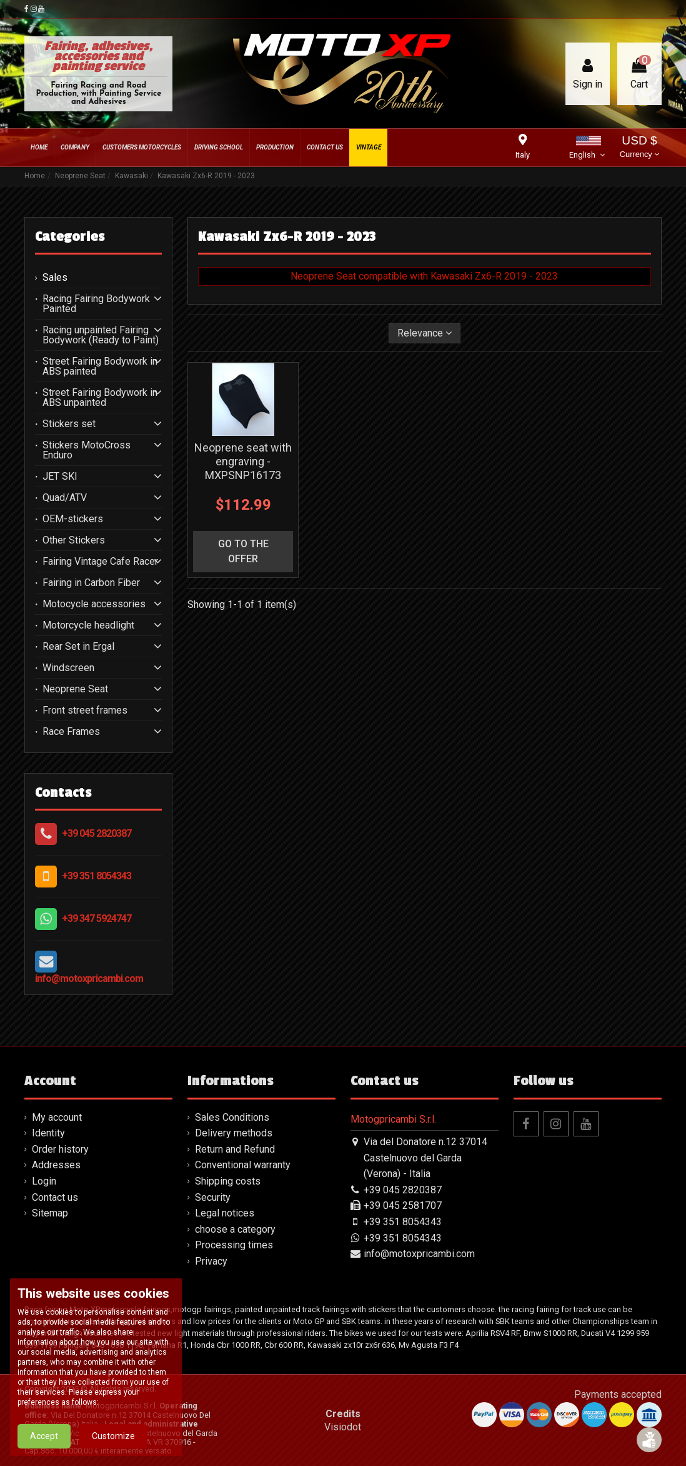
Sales (54, 278)
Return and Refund (235, 1149)
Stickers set (69, 424)
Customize (113, 1443)
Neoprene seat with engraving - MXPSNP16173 (243, 461)
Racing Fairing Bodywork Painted (96, 304)
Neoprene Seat (75, 689)
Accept (44, 1443)
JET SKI (59, 477)
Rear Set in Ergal (78, 647)
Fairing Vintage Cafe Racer (100, 562)
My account (57, 1117)
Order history (60, 1149)
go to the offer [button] (243, 551)
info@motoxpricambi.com (89, 978)
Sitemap (50, 1213)
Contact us (55, 1197)
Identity (48, 1133)
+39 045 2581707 (403, 1205)
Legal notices (224, 1213)
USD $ (639, 148)
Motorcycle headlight (88, 625)
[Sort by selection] (424, 333)
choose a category (235, 1229)
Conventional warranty (243, 1165)
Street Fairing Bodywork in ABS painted (99, 366)
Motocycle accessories (94, 604)
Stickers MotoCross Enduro (86, 450)
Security (213, 1197)
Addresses (56, 1165)
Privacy (211, 1261)
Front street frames (84, 710)
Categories (70, 236)
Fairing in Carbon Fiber (91, 583)
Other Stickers (73, 540)
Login (44, 1181)
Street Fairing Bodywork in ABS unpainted (99, 398)
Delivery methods (233, 1133)
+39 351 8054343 (96, 876)
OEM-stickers (72, 519)
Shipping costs (228, 1181)
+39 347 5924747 (96, 918)
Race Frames (71, 732)
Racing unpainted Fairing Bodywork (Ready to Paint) (100, 335)
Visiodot (342, 1427)
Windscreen (68, 668)
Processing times (234, 1245)
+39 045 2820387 (96, 833)
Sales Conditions (232, 1117)
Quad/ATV (64, 498)
